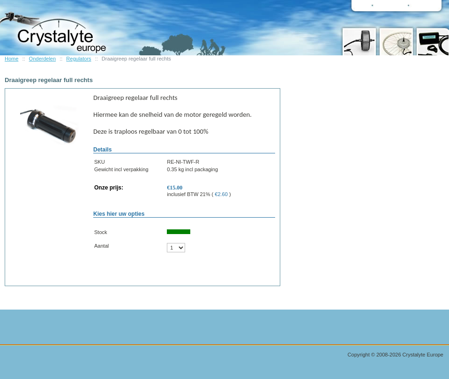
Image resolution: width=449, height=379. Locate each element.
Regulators (78, 58)
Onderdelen (42, 58)
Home (11, 58)
